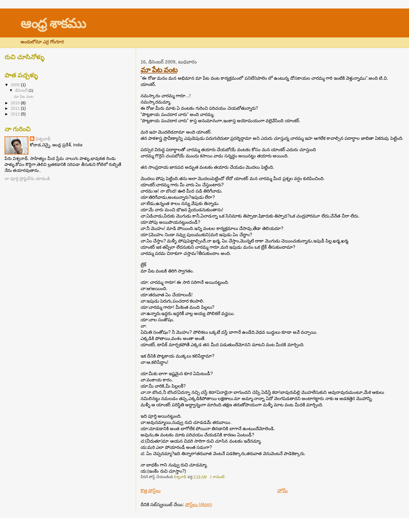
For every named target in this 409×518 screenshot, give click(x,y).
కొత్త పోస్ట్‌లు (150, 490)
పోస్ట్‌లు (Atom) (198, 504)
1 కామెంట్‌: (218, 477)
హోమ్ (282, 490)
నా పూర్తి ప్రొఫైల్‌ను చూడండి (27, 178)
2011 (16, 108)
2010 (16, 103)
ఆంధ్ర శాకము (52, 23)
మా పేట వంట (159, 70)
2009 (16, 85)
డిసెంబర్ (22, 90)
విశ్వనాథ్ (43, 138)
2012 (16, 114)
